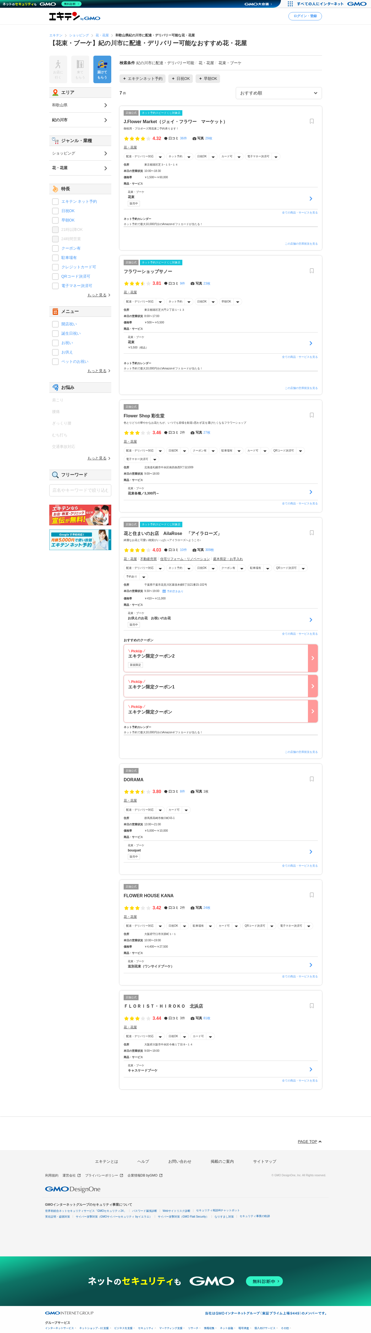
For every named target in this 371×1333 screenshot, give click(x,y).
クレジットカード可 (78, 267)
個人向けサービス (264, 1328)
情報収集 (209, 1328)
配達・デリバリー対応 (140, 156)
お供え (67, 352)
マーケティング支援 (171, 1328)
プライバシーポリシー (104, 1176)
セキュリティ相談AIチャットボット (218, 1210)
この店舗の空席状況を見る (301, 243)
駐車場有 (226, 450)
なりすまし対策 (224, 1216)
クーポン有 (200, 450)
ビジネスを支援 (123, 1328)
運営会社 (72, 1176)
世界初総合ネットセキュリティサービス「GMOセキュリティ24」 (85, 1210)
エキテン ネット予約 (79, 201)
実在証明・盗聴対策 (57, 1216)
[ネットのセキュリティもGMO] (42, 4)
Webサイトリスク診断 (176, 1210)
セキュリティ (145, 1328)
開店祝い (69, 324)
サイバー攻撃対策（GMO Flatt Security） (183, 1216)
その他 (285, 1328)
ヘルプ (143, 1161)
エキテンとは (106, 1161)
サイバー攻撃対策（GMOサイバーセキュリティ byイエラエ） (114, 1216)
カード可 (226, 156)
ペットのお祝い (74, 361)
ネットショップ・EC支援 (94, 1328)
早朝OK (226, 301)
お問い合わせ (179, 1161)
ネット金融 (226, 1328)
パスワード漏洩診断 (144, 1210)
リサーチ (193, 1328)
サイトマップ (264, 1161)
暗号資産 (244, 1328)
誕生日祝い (71, 333)
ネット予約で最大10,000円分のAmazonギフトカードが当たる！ (163, 224)
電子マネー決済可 (258, 156)
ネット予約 (175, 156)
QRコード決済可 (283, 450)
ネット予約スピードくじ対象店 (161, 112)
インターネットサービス (59, 1328)
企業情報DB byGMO (145, 1176)
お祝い (67, 342)
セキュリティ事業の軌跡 (255, 1216)
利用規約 (51, 1175)
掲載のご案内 (222, 1161)
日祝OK (202, 156)
